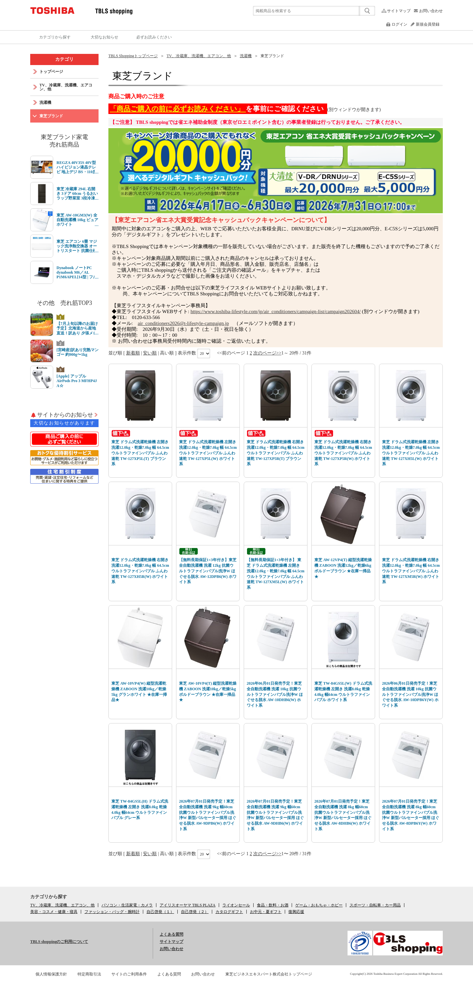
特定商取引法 (89, 974)
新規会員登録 (427, 24)
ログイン (399, 24)
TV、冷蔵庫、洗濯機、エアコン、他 (199, 56)
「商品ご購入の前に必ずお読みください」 (178, 109)
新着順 (133, 353)
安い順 (150, 353)
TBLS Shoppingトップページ (133, 56)
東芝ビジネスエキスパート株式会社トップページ (268, 974)
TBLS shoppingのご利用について (59, 941)
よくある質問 (171, 934)
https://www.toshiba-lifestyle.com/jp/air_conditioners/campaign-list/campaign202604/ (276, 311)
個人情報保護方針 (51, 974)
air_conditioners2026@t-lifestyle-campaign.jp (183, 323)
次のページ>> (267, 353)
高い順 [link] (167, 353)
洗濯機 (246, 56)
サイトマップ (399, 11)
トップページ (51, 71)
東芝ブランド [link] (272, 56)
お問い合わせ (431, 11)
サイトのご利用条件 (129, 974)
